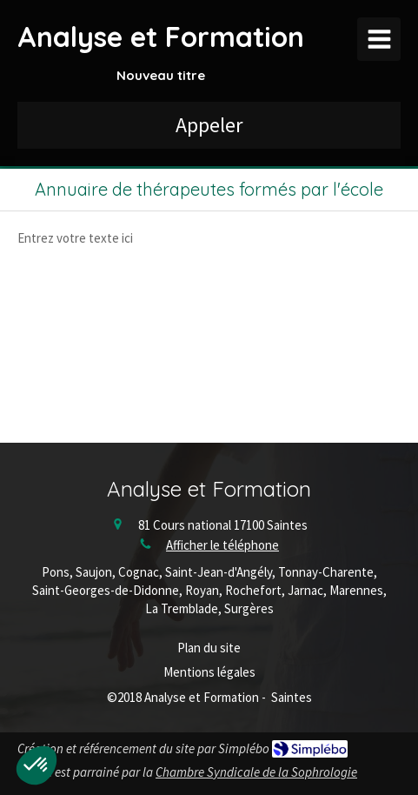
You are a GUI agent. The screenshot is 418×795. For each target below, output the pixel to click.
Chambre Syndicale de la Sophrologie (256, 772)
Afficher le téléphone (222, 545)
